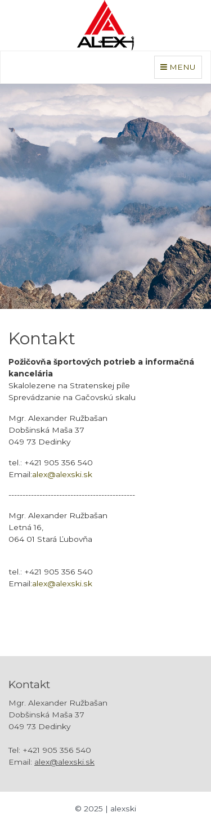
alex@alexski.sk (62, 474)
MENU (181, 66)
